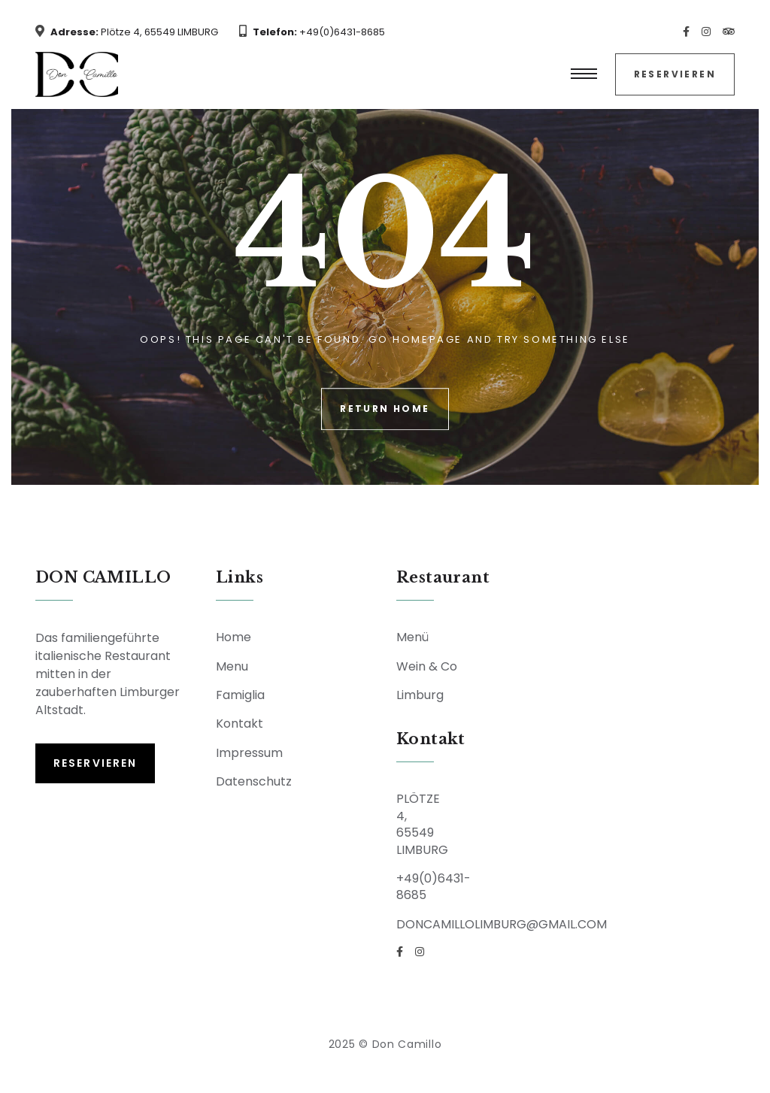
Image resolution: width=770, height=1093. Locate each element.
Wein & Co (426, 666)
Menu (232, 666)
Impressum (249, 752)
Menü (412, 637)
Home (233, 637)
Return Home (384, 408)
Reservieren (675, 74)
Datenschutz (254, 781)
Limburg (420, 695)
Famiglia (240, 695)
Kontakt (239, 723)
